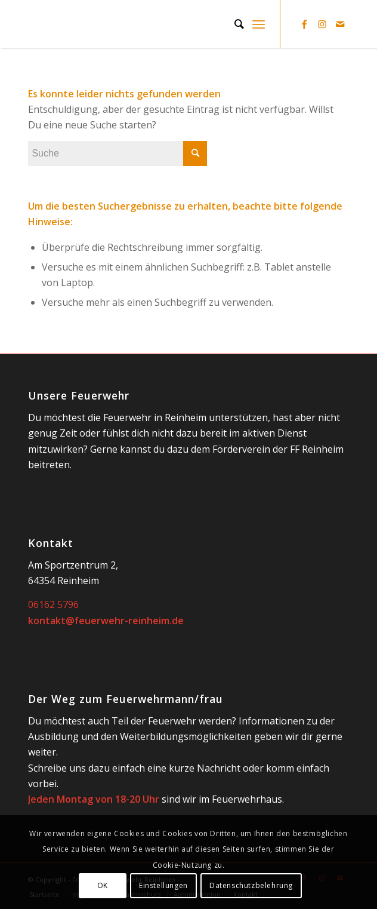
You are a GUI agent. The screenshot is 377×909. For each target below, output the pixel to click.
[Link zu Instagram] (322, 24)
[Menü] (258, 24)
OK (102, 885)
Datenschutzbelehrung (251, 885)
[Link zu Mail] (340, 24)
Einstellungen (163, 885)
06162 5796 (53, 604)
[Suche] (233, 24)
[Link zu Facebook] (304, 24)
